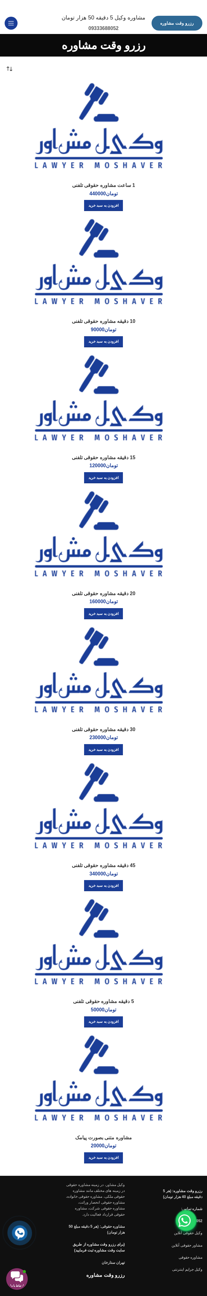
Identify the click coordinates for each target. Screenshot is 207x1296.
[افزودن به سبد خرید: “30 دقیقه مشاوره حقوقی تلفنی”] (103, 749)
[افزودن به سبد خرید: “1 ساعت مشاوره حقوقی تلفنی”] (103, 204)
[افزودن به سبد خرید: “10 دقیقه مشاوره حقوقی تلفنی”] (103, 340)
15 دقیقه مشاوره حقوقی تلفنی (104, 456)
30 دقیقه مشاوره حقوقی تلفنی (104, 728)
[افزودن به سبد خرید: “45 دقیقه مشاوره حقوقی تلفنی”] (103, 885)
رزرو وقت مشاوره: (187, 1190)
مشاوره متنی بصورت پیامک (103, 1136)
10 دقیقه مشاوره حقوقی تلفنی (104, 320)
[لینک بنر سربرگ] (112, 6)
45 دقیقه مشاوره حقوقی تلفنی (104, 864)
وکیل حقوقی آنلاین (188, 1232)
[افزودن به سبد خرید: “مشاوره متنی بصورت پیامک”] (103, 1157)
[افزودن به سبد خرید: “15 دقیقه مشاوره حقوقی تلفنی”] (103, 476)
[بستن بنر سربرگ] (7, 6)
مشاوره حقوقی (190, 1256)
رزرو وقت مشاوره (177, 22)
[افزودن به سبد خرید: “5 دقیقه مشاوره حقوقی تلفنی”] (103, 1021)
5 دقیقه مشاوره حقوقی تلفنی (103, 1000)
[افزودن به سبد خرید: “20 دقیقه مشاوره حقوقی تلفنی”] (103, 612)
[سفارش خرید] (9, 68)
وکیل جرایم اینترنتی (187, 1268)
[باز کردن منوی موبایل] (11, 22)
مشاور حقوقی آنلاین (187, 1244)
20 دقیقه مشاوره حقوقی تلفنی (104, 592)
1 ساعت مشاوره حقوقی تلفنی (103, 184)
